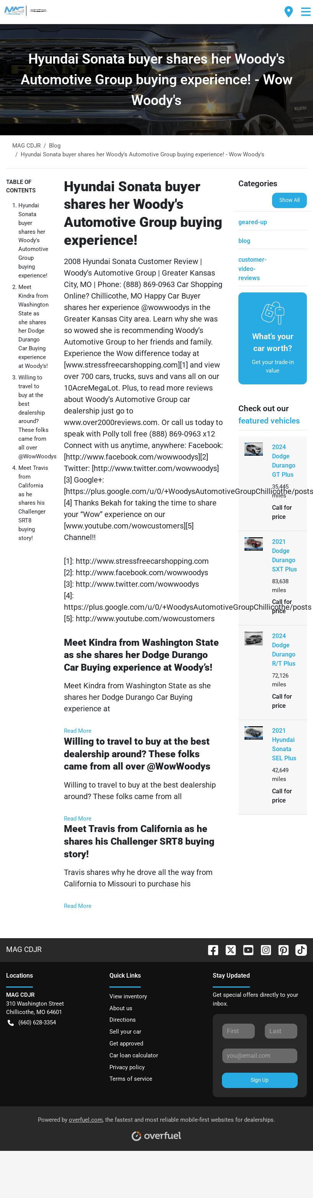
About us (120, 1008)
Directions (122, 1019)
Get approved (126, 1043)
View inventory (128, 996)
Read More (77, 730)
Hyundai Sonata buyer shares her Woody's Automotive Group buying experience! (33, 240)
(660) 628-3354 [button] (32, 1022)
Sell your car (125, 1031)
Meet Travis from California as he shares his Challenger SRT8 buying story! (33, 502)
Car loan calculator (133, 1055)
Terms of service (130, 1078)
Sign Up (260, 1080)
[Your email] (260, 1055)
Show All (289, 200)
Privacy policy (127, 1067)
